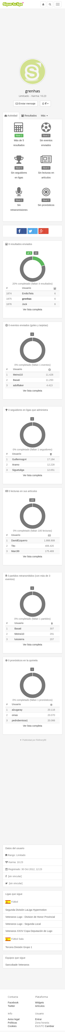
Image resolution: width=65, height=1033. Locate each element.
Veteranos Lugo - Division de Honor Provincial (30, 917)
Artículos (40, 1006)
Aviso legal (13, 1019)
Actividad (11, 115)
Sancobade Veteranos (17, 964)
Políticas (12, 1022)
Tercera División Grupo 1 (18, 947)
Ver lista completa (32, 309)
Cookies (12, 1026)
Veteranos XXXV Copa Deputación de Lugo (28, 931)
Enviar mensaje (25, 103)
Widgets (39, 1002)
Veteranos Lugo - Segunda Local (23, 924)
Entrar (38, 1019)
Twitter (11, 1006)
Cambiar (49, 1026)
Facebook (13, 1002)
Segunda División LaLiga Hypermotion (26, 909)
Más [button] (44, 115)
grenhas (32, 91)
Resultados (29, 115)
